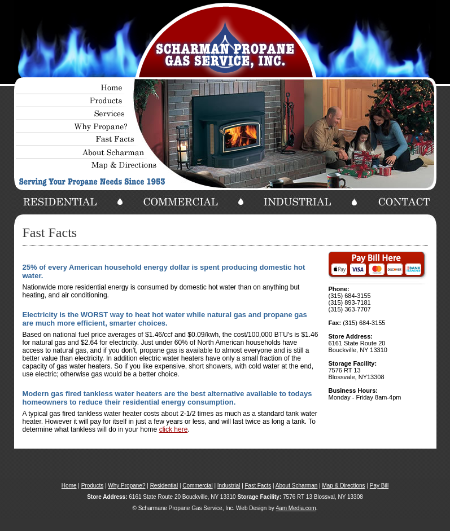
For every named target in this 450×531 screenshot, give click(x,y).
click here (173, 429)
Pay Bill (379, 485)
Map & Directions (343, 485)
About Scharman (297, 485)
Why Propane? (126, 485)
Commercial (197, 485)
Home (69, 485)
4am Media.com (296, 508)
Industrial (229, 485)
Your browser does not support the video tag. (225, 39)
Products (92, 485)
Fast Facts (258, 485)
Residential (164, 485)
